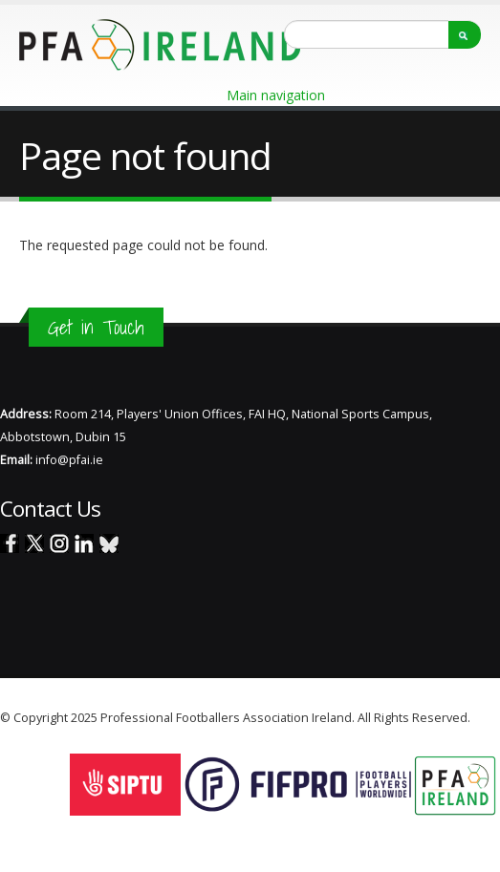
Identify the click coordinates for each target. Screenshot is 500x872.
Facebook (9, 543)
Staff (486, 718)
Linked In (84, 543)
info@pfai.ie (69, 460)
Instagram (59, 543)
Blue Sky (109, 543)
